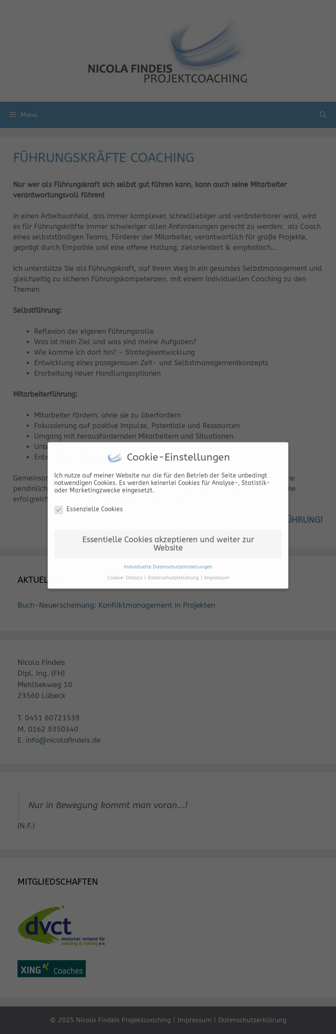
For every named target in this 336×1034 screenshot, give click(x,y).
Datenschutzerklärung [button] (174, 575)
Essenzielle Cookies (88, 506)
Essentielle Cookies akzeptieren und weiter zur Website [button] (168, 541)
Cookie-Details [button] (125, 575)
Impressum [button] (216, 575)
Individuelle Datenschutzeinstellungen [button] (168, 564)
